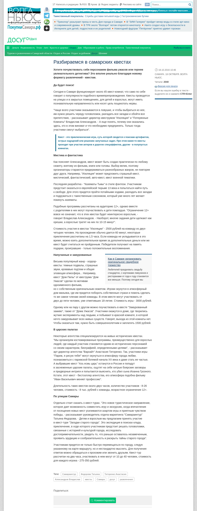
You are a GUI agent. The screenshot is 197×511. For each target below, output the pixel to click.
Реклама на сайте (130, 4)
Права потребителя (115, 47)
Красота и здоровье (59, 47)
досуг (112, 479)
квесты (88, 479)
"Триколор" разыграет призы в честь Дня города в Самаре (90, 21)
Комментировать (103, 500)
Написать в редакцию (65, 4)
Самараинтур (69, 474)
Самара (101, 479)
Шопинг (103, 53)
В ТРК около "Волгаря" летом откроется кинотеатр (112, 25)
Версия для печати (167, 86)
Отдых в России (61, 53)
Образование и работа (93, 47)
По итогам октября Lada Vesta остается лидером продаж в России (94, 10)
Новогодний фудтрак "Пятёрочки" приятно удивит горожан (147, 28)
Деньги (15, 47)
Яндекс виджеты (108, 4)
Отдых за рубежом (80, 53)
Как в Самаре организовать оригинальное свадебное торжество (124, 262)
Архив (92, 4)
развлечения (126, 479)
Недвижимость (27, 47)
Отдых (31, 38)
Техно (39, 47)
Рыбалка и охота (182, 47)
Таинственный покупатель (138, 47)
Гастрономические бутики (135, 16)
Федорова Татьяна (90, 474)
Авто (46, 47)
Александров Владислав (67, 479)
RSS (83, 4)
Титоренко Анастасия (115, 474)
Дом (80, 47)
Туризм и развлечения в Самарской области (29, 53)
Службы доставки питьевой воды (102, 16)
